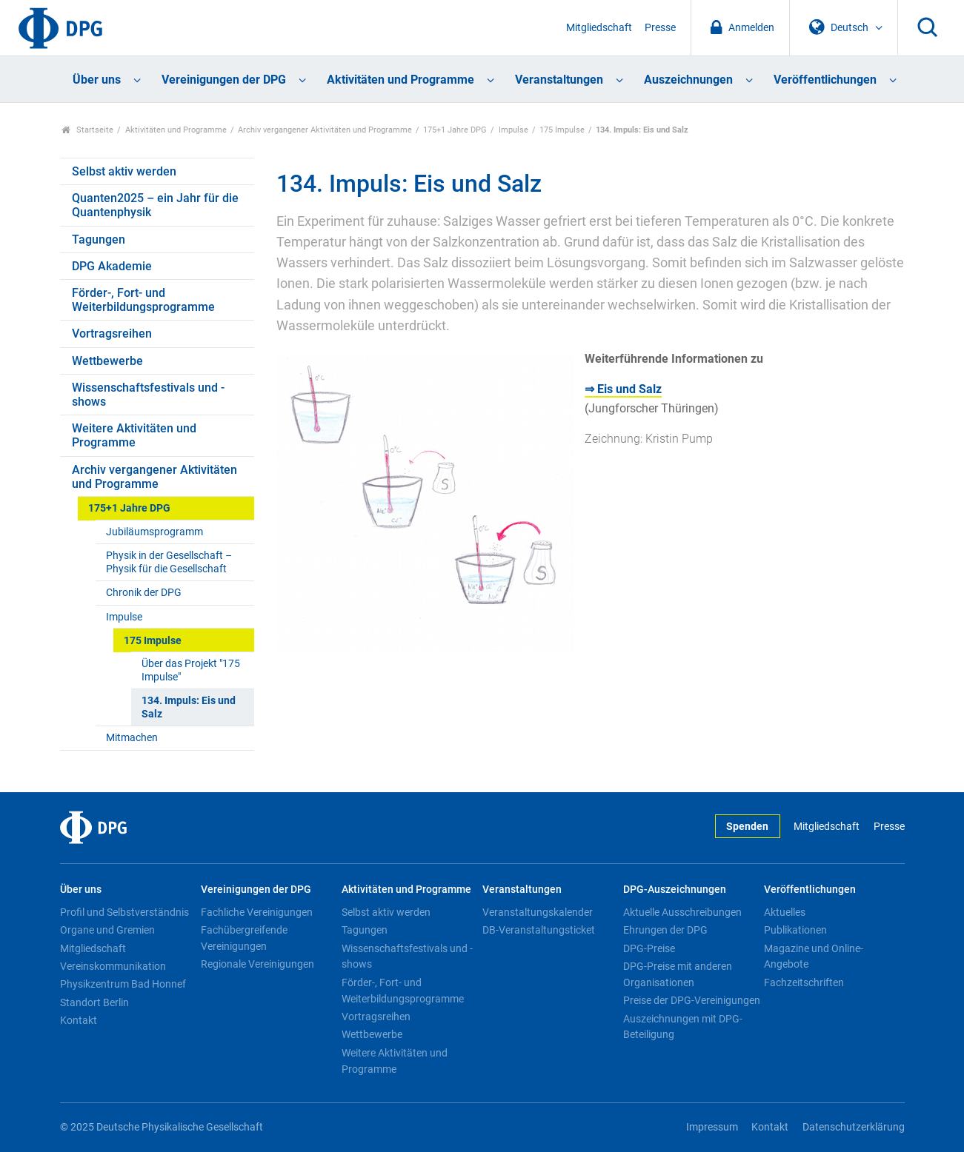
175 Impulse (562, 130)
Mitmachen (132, 737)
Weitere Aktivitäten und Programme (134, 435)
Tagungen (98, 239)
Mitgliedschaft (599, 27)
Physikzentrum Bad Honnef (123, 984)
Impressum (712, 1127)
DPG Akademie (112, 266)
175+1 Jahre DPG (455, 130)
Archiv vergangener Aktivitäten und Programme (325, 130)
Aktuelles (784, 912)
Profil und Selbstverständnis (124, 912)
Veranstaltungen (559, 80)
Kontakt (78, 1020)
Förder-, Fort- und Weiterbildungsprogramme (143, 300)
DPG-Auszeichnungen (674, 889)
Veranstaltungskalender (537, 912)
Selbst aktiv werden (124, 171)
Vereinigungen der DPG (224, 80)
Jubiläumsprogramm (154, 532)
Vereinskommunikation (113, 966)
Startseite (88, 130)
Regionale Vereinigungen (257, 964)
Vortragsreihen (112, 333)
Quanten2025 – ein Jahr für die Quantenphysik (155, 205)
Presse (660, 27)
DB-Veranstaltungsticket (538, 930)
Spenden (747, 826)
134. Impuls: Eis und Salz (189, 707)
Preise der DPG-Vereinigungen (691, 1000)
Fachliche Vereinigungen (257, 912)
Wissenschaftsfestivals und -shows (148, 395)
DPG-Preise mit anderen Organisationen (677, 974)
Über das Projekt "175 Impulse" (191, 670)
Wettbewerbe (107, 361)
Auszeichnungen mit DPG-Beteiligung (682, 1027)
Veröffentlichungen (825, 80)
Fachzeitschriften (804, 982)
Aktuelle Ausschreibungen (682, 912)
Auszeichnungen (688, 80)
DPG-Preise (649, 948)
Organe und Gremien (107, 930)
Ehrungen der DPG (665, 930)
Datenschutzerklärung (853, 1127)
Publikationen (795, 930)
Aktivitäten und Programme (400, 80)
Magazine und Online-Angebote (813, 956)
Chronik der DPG (144, 592)
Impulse (513, 130)
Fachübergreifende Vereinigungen (244, 938)
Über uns (97, 80)
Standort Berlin (94, 1002)
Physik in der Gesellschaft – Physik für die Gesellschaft (169, 562)
